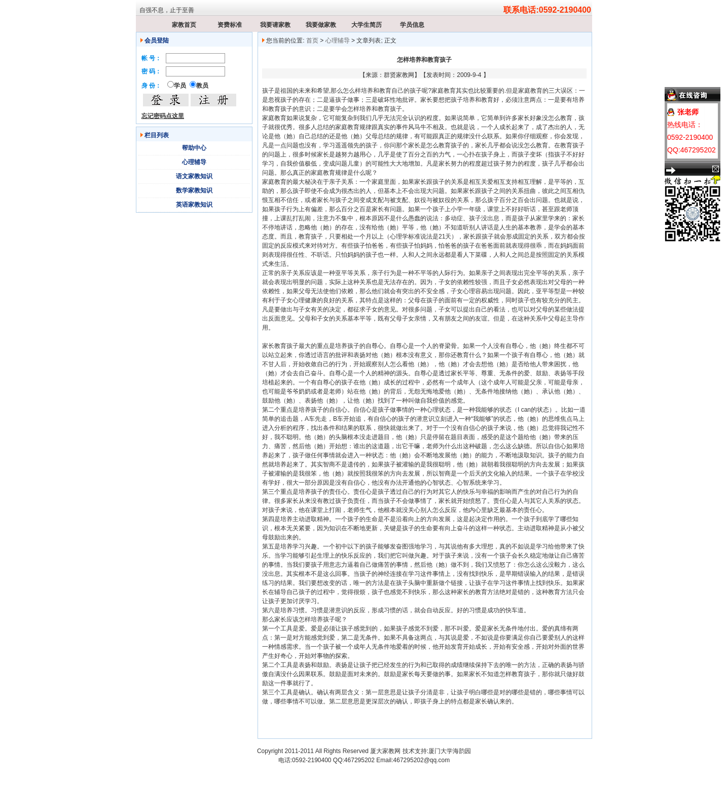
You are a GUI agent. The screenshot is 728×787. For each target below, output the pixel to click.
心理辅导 (194, 162)
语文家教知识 (194, 176)
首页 (312, 40)
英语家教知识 (194, 204)
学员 (180, 85)
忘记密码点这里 (162, 116)
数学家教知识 (194, 190)
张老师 (688, 112)
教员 (202, 85)
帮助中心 (194, 147)
